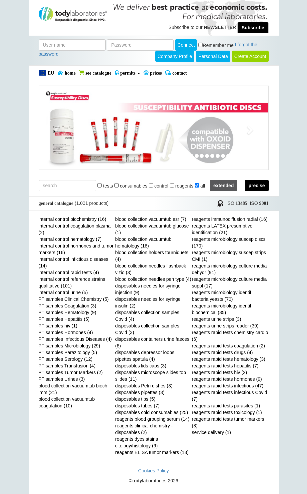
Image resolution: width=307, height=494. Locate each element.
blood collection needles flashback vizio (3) (150, 269)
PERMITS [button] (127, 73)
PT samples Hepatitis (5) (64, 319)
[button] (56, 128)
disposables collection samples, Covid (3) (148, 329)
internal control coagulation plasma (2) (75, 229)
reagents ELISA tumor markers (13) (152, 452)
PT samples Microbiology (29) (69, 345)
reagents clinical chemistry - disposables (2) (144, 429)
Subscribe (253, 27)
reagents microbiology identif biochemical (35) (221, 309)
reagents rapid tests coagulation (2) (228, 345)
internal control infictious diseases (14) (73, 262)
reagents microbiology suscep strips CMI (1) (229, 256)
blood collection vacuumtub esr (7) (150, 219)
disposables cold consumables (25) (151, 412)
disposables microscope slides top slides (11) (150, 376)
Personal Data (213, 56)
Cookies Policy (153, 470)
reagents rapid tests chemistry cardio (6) (230, 336)
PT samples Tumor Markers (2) (71, 372)
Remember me (218, 45)
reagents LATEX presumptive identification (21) (222, 229)
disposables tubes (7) (137, 405)
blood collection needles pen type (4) (153, 279)
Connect (186, 45)
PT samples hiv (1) (58, 325)
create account (250, 56)
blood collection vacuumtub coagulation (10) (67, 402)
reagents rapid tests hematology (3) (228, 359)
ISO (236, 203)
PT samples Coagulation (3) (67, 305)
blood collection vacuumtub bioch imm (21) (73, 389)
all (200, 186)
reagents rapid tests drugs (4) (222, 352)
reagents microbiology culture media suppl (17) (229, 282)
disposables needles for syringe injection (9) (148, 289)
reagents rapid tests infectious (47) (228, 385)
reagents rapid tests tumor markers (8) (228, 422)
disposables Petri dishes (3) (144, 385)
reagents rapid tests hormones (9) (227, 379)
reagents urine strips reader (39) (225, 325)
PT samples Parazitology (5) (68, 352)
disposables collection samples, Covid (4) (148, 316)
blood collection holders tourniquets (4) (151, 256)
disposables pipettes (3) (140, 392)
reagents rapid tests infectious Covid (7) (229, 396)
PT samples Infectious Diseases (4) (75, 339)
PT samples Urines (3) (62, 379)
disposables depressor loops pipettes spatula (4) (144, 356)
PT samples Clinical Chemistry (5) (74, 299)
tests (105, 186)
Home (66, 73)
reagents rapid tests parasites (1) (226, 405)
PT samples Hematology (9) (67, 312)
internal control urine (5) (63, 292)
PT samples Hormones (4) (66, 332)
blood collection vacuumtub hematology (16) (143, 242)
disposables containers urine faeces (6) (152, 342)
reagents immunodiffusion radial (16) (230, 219)
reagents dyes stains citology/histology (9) (136, 442)
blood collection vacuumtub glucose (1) (152, 229)
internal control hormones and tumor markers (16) (76, 249)
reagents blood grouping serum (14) (152, 419)
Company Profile (175, 56)
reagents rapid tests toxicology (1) (227, 412)
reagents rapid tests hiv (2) (219, 372)
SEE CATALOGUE (95, 73)
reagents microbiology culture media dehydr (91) (229, 269)
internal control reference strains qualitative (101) (72, 282)
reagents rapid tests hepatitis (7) (225, 365)
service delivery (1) (211, 432)
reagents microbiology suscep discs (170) (229, 242)
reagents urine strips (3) (216, 319)
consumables (130, 186)
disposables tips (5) (135, 399)
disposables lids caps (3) (140, 365)
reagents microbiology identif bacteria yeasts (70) (221, 296)
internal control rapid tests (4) (69, 272)
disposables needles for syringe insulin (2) (148, 302)
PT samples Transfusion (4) (67, 365)
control (158, 186)
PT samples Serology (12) (66, 359)
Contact (176, 73)
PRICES (152, 73)
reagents (181, 186)
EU (46, 73)
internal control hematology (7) (70, 239)
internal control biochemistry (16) (72, 219)
